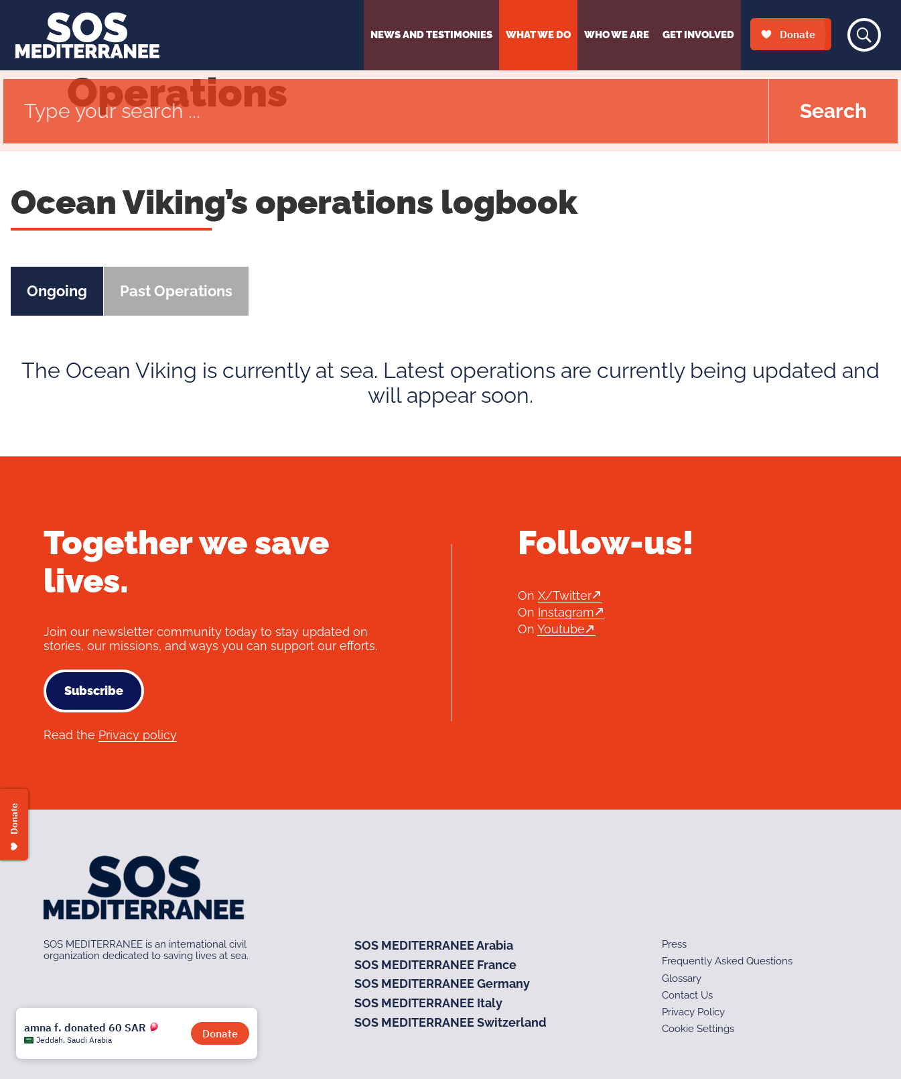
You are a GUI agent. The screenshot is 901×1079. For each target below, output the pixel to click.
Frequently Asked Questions (727, 961)
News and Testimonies (431, 35)
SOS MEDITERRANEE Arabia (433, 945)
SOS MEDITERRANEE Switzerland (450, 1022)
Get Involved (698, 35)
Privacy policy (137, 735)
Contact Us (687, 995)
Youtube (561, 629)
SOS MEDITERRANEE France (435, 965)
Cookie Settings (698, 1029)
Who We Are (616, 35)
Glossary (681, 978)
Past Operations (176, 291)
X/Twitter (565, 595)
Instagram (566, 612)
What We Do (538, 35)
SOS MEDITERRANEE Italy (428, 1003)
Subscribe (93, 691)
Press (674, 944)
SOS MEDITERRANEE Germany (442, 983)
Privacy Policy (693, 1012)
